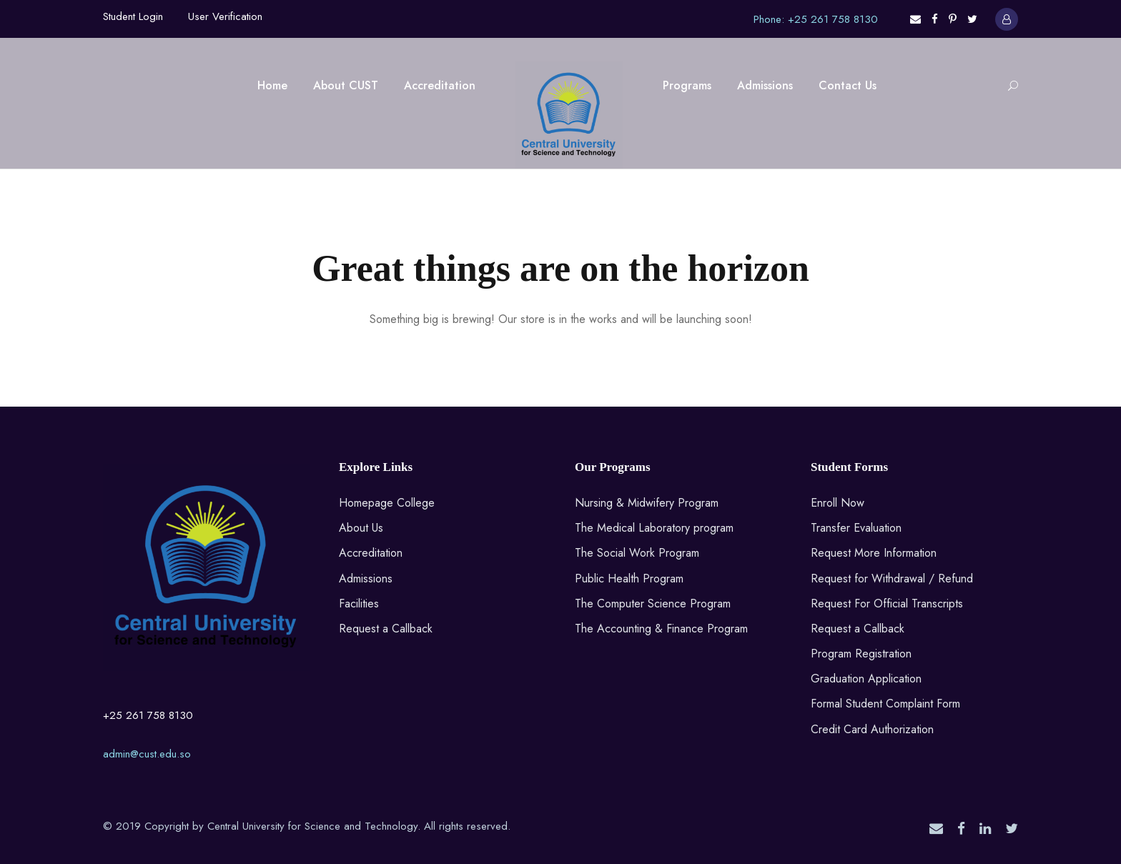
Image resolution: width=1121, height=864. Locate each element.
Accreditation (439, 85)
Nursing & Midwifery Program (646, 503)
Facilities (359, 603)
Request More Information (874, 553)
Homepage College (387, 503)
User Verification (225, 16)
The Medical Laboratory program (654, 528)
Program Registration (861, 653)
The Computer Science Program (653, 603)
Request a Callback (386, 628)
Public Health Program (629, 578)
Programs (687, 85)
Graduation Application (866, 678)
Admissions (765, 85)
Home (272, 85)
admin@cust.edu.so (147, 754)
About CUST (345, 85)
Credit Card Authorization (872, 729)
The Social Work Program (637, 553)
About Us (361, 528)
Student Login (133, 16)
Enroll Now (837, 503)
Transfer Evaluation (856, 528)
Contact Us (847, 85)
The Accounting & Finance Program (661, 628)
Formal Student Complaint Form (885, 703)
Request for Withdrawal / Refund (892, 578)
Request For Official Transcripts (887, 603)
